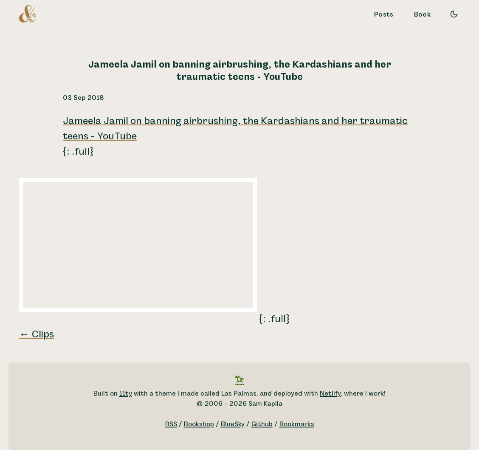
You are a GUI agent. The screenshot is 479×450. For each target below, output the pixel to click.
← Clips (36, 334)
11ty (125, 394)
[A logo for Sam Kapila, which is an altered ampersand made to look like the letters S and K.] (27, 14)
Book (422, 15)
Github (262, 424)
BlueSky (233, 424)
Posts (384, 15)
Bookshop (199, 424)
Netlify (330, 394)
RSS (171, 424)
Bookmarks (296, 424)
